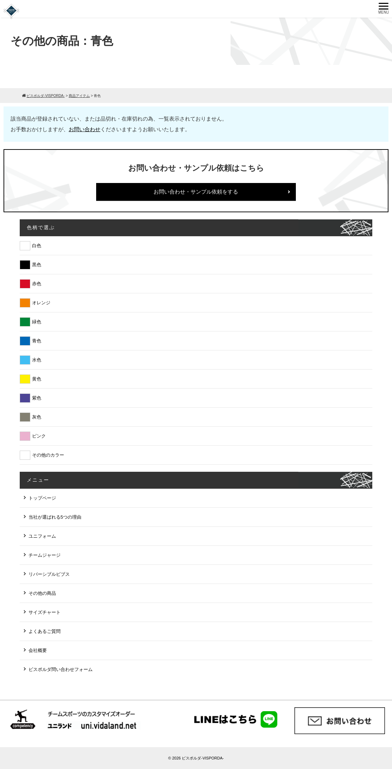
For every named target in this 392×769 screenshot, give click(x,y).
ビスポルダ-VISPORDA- (203, 758)
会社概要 (38, 650)
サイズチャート (45, 612)
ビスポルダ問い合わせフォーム (61, 669)
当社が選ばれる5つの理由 (55, 517)
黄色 (36, 379)
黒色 (36, 264)
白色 (36, 245)
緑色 (36, 321)
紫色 (36, 398)
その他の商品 (42, 593)
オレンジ (41, 302)
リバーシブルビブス (49, 574)
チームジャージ (45, 555)
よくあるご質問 (45, 631)
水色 (36, 359)
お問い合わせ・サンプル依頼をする (196, 192)
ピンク (39, 436)
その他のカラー (48, 455)
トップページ (42, 498)
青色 (36, 340)
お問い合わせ (84, 129)
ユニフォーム (42, 536)
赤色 (36, 283)
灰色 (36, 417)
